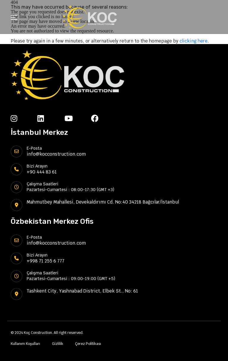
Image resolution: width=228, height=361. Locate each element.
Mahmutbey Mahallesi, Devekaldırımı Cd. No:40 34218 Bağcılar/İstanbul (103, 202)
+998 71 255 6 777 (45, 261)
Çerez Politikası (88, 343)
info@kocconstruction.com (56, 154)
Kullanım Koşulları (25, 343)
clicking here (194, 41)
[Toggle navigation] (14, 18)
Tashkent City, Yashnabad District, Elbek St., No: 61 (82, 291)
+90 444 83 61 (42, 172)
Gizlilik (57, 343)
